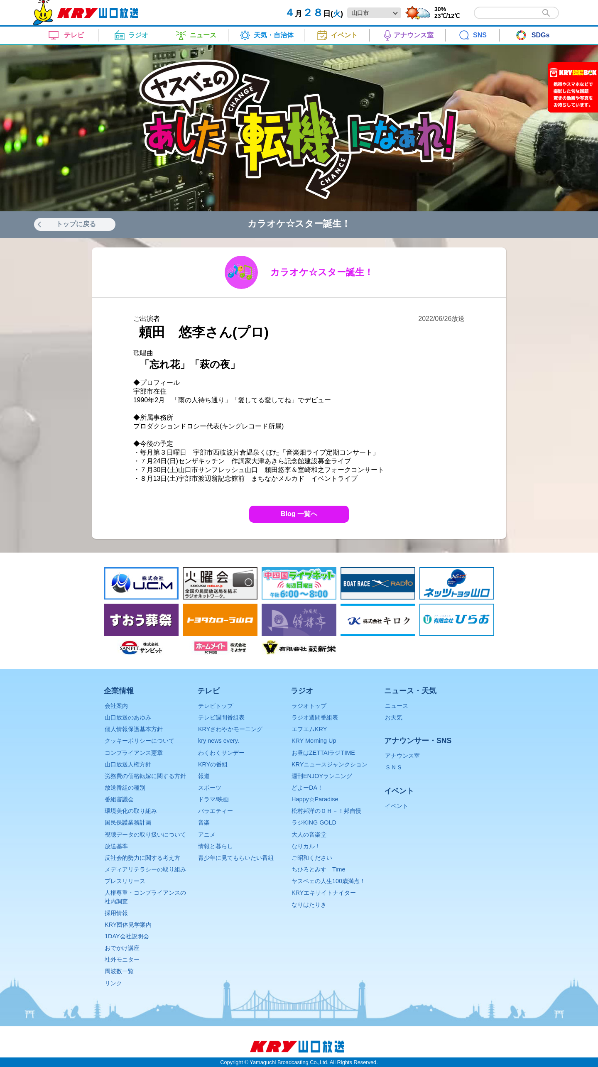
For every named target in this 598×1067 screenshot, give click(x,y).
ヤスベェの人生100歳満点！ (328, 881)
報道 (204, 776)
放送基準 (116, 846)
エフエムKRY (309, 729)
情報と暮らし (215, 846)
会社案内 (116, 705)
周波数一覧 (119, 971)
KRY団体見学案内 (128, 924)
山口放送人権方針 (128, 764)
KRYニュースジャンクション (330, 764)
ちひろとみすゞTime (318, 869)
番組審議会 (119, 799)
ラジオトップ (309, 705)
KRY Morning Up (314, 740)
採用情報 (116, 913)
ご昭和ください (312, 857)
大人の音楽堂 (309, 834)
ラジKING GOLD (314, 822)
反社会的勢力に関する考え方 (142, 857)
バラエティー (215, 811)
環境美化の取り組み (131, 811)
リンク (113, 983)
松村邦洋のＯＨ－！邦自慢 (326, 811)
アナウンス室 (402, 755)
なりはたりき (309, 904)
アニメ (207, 834)
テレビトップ (215, 705)
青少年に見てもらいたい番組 (236, 857)
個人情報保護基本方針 (134, 729)
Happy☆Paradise (315, 799)
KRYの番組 (213, 764)
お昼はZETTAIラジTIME (323, 752)
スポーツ (209, 787)
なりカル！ (306, 846)
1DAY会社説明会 (127, 936)
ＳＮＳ (393, 767)
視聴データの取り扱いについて (145, 834)
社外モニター (122, 959)
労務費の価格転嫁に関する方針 (145, 776)
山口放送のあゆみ (128, 717)
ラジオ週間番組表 (315, 717)
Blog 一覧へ (299, 513)
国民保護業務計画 (128, 822)
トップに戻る (76, 224)
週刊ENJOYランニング (322, 776)
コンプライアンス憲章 (134, 752)
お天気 (393, 717)
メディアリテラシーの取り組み (145, 869)
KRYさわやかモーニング (230, 729)
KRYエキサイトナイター (324, 892)
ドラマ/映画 (213, 799)
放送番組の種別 (125, 787)
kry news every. (218, 740)
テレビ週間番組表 (221, 717)
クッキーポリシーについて (139, 740)
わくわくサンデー (221, 752)
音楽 (204, 822)
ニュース (396, 705)
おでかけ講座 (122, 948)
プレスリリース (125, 881)
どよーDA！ (307, 787)
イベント (396, 806)
